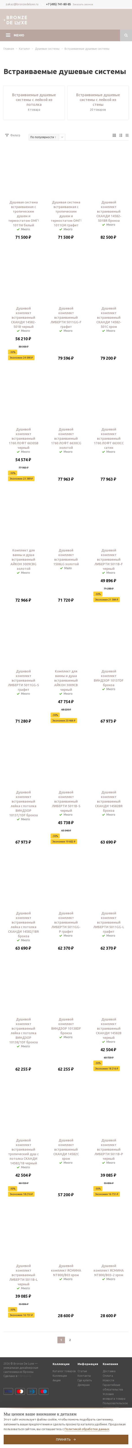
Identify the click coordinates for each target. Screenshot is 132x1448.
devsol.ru (25, 1375)
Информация (88, 1364)
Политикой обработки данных (87, 1429)
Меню (19, 35)
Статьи (82, 1371)
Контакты (84, 1375)
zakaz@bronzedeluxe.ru (22, 4)
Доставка (109, 1371)
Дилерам (84, 1384)
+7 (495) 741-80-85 (58, 4)
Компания (110, 1364)
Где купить (85, 1380)
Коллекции (61, 1364)
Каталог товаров (64, 1371)
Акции (57, 1380)
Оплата (108, 1375)
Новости (108, 1380)
